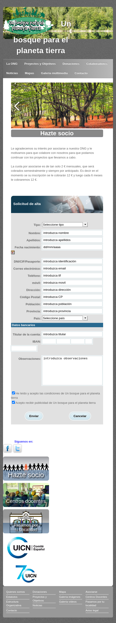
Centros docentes (26, 506)
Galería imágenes (69, 602)
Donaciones (71, 63)
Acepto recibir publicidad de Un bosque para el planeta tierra (56, 408)
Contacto (81, 73)
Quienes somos (15, 597)
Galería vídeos (68, 607)
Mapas (29, 73)
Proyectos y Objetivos (40, 63)
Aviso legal (92, 615)
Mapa (62, 597)
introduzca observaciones (72, 373)
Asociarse (91, 597)
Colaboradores (96, 63)
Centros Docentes (96, 602)
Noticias (12, 73)
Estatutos (11, 602)
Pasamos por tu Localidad (26, 532)
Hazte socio (26, 479)
